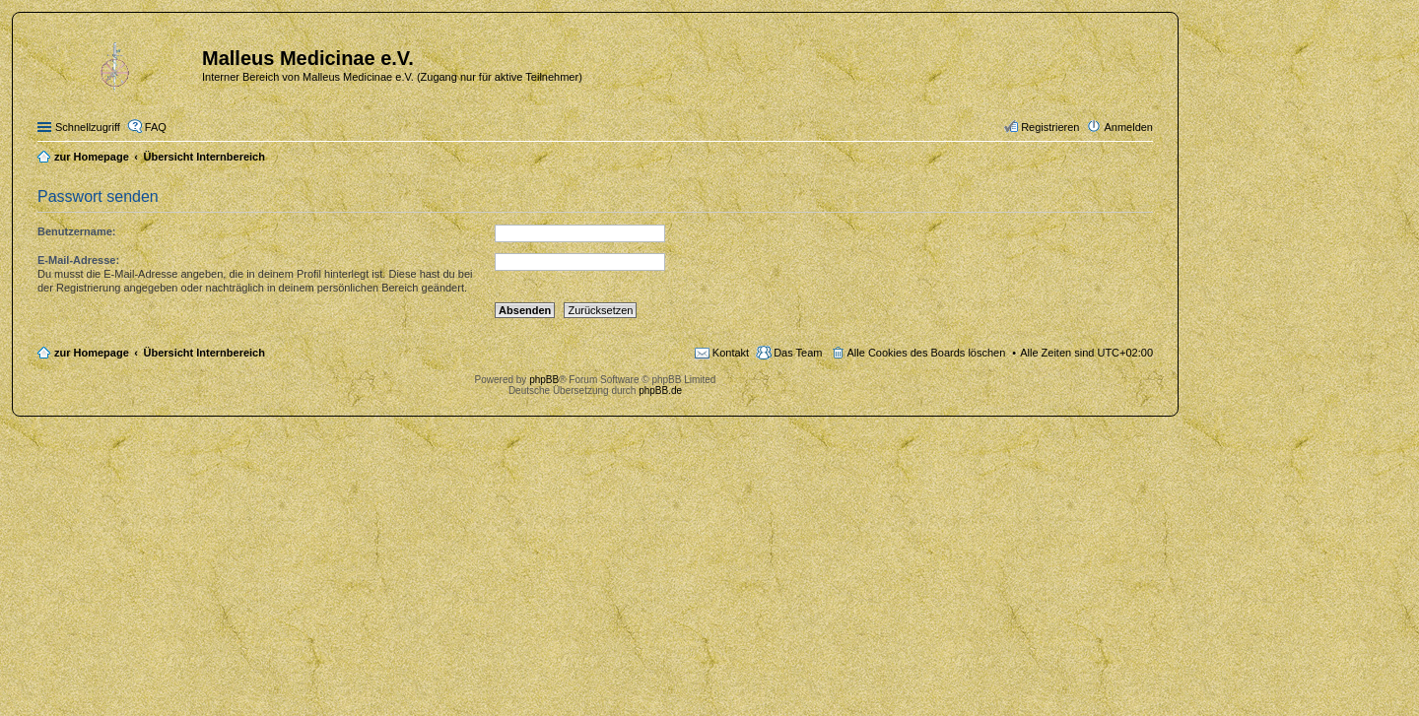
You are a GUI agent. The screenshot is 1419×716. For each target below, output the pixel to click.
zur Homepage (91, 352)
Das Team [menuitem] (798, 352)
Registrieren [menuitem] (1050, 127)
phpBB (544, 379)
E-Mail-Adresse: (78, 260)
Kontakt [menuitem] (730, 352)
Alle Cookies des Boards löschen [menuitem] (926, 352)
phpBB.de (660, 390)
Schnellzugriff (87, 127)
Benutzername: (76, 231)
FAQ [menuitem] (156, 127)
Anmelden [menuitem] (1128, 127)
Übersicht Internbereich (203, 352)
